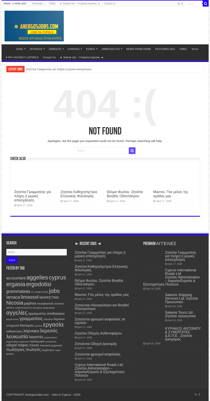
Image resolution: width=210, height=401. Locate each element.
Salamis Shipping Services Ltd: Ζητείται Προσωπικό (181, 298)
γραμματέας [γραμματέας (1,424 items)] (31, 318)
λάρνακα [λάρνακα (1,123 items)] (31, 331)
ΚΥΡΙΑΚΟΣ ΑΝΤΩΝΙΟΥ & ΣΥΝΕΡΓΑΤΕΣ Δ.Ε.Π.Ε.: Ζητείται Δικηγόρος (183, 334)
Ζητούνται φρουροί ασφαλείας (98, 354)
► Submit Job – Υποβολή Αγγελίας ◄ (80, 3)
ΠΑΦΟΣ (90, 49)
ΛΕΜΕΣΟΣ (55, 49)
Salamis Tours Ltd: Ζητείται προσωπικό (180, 314)
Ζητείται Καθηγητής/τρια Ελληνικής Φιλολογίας (78, 194)
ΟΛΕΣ (19, 49)
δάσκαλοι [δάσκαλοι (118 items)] (48, 319)
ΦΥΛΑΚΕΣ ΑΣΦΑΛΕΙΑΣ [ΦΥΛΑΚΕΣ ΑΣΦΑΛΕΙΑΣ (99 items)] (43, 308)
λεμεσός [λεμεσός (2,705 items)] (49, 330)
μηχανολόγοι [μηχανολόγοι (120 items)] (50, 337)
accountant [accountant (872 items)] (16, 278)
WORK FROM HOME (138, 49)
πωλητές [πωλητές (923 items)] (33, 349)
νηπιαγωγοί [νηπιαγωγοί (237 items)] (37, 341)
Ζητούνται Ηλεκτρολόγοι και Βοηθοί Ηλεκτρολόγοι (102, 307)
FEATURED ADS (165, 49)
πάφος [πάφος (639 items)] (23, 345)
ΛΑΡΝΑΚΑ (74, 49)
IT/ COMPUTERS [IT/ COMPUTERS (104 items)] (39, 292)
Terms (194, 49)
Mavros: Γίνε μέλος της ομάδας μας (170, 194)
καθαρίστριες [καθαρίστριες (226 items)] (14, 331)
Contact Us (110, 3)
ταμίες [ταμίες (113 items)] (58, 350)
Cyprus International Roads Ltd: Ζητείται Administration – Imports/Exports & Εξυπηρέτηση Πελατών (99, 370)
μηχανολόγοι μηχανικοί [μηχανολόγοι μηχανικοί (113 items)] (17, 341)
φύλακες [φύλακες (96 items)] (10, 354)
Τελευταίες (37, 3)
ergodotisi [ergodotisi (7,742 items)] (38, 284)
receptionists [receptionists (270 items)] (45, 303)
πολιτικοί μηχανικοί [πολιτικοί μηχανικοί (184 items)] (51, 345)
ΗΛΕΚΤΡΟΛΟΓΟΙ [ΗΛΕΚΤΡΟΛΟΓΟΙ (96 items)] (23, 308)
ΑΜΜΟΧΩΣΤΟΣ (110, 49)
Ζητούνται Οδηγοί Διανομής (96, 344)
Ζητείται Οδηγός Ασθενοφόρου (98, 333)
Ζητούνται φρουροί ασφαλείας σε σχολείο (100, 321)
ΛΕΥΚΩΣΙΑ (36, 49)
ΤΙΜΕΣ (52, 3)
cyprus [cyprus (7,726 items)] (57, 277)
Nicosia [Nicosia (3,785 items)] (14, 303)
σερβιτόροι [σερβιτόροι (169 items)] (48, 350)
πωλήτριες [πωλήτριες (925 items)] (15, 349)
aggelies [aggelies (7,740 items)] (37, 277)
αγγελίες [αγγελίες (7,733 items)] (17, 312)
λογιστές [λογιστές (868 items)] (36, 337)
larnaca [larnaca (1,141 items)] (13, 297)
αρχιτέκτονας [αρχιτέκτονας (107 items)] (12, 319)
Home (9, 48)
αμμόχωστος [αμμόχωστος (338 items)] (37, 313)
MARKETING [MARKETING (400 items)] (49, 297)
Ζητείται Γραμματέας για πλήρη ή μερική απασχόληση (59, 69)
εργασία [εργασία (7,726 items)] (53, 324)
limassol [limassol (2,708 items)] (30, 297)
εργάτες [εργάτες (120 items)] (38, 326)
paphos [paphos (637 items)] (30, 303)
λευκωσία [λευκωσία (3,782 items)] (17, 336)
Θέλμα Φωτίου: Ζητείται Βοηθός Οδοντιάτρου (125, 194)
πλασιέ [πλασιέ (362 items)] (34, 345)
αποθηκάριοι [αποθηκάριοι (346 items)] (56, 313)
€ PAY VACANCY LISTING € (22, 57)
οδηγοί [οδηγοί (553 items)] (11, 345)
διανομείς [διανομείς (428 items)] (27, 325)
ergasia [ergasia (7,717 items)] (15, 284)
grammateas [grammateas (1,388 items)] (18, 291)
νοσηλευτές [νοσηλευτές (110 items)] (50, 341)
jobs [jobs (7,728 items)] (54, 291)
